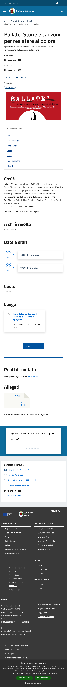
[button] (33, 683)
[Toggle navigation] (4, 10)
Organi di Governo (12, 528)
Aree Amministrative (13, 532)
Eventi (29, 21)
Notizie (40, 565)
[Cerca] (62, 11)
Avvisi (40, 573)
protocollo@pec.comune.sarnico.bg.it (16, 631)
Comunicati (42, 569)
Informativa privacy (12, 649)
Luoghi (40, 584)
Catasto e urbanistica (46, 545)
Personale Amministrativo (15, 549)
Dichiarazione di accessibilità (16, 657)
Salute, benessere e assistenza (16, 584)
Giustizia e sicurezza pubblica (17, 569)
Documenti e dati (12, 553)
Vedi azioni (21, 77)
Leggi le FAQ (43, 612)
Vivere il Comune (17, 21)
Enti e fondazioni (11, 541)
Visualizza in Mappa (33, 346)
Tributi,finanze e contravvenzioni (15, 577)
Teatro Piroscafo (34, 376)
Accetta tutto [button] (24, 678)
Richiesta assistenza (46, 616)
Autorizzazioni (14, 589)
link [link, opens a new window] (55, 673)
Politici (8, 545)
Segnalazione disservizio (47, 608)
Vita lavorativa (43, 536)
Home (5, 21)
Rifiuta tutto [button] (42, 678)
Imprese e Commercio (46, 541)
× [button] (64, 662)
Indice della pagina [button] (14, 128)
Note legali (9, 653)
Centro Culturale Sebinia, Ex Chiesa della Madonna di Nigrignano (25, 316)
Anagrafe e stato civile (46, 528)
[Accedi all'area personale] (57, 3)
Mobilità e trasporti (45, 549)
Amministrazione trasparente (16, 645)
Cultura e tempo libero (46, 532)
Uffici (7, 536)
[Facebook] (53, 517)
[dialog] (33, 673)
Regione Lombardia (10, 3)
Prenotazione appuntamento (49, 604)
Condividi (9, 77)
